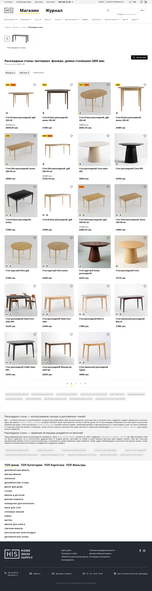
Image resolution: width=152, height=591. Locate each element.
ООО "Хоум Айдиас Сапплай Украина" (81, 583)
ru (135, 2)
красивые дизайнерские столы (17, 450)
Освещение (25, 20)
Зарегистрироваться (115, 2)
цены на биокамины (33, 399)
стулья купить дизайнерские (66, 394)
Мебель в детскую (15, 495)
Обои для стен (13, 508)
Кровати (85, 20)
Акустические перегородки (20, 532)
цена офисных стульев (136, 394)
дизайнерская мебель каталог (55, 399)
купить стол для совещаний (135, 450)
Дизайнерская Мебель (17, 470)
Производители (68, 560)
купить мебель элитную (30, 422)
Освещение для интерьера (19, 503)
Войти (101, 2)
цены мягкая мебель (66, 437)
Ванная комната (111, 20)
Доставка (39, 2)
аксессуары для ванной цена (42, 394)
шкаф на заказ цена (46, 424)
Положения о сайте (69, 554)
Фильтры (139, 57)
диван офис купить (117, 394)
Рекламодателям (24, 2)
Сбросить (38, 73)
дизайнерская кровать (14, 399)
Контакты (51, 2)
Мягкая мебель (9, 20)
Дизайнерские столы (17, 483)
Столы (37, 20)
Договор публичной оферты (100, 554)
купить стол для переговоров (105, 450)
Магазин (29, 10)
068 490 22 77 (13, 575)
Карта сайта (66, 550)
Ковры (8, 516)
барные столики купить (108, 455)
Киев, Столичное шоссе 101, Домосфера (132, 574)
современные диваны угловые (114, 437)
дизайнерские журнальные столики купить (21, 455)
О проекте (9, 2)
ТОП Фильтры (76, 465)
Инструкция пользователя (99, 557)
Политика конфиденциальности (102, 550)
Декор (47, 20)
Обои (124, 20)
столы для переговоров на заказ (74, 450)
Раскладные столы (17, 40)
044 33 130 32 (13, 573)
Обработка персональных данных (75, 557)
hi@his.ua (36, 574)
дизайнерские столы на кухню (132, 455)
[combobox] (143, 10)
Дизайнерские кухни (17, 537)
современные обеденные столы (52, 455)
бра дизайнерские (129, 14)
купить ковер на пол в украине (17, 394)
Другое (134, 20)
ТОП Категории (31, 465)
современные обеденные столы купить (82, 455)
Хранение (95, 20)
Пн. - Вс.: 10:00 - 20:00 (94, 574)
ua (130, 2)
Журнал (54, 10)
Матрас (9, 520)
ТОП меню (12, 465)
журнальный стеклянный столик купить (110, 399)
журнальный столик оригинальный (94, 394)
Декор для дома (14, 487)
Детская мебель (71, 20)
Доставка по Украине (63, 574)
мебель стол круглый (45, 450)
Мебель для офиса (15, 524)
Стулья (57, 20)
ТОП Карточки (54, 465)
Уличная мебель (14, 528)
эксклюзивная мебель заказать (123, 427)
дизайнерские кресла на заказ (81, 399)
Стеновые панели (14, 512)
